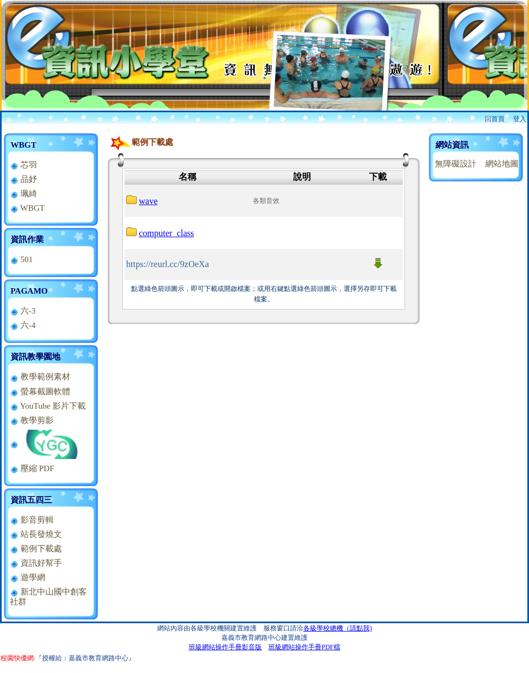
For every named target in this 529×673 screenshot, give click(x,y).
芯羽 (23, 164)
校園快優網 (17, 658)
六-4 (22, 325)
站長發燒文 (36, 534)
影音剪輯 (32, 519)
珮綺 (23, 193)
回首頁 (495, 119)
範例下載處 (36, 548)
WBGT (24, 144)
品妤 (23, 179)
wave (148, 201)
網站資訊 (452, 144)
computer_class (166, 233)
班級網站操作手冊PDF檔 (304, 647)
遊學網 (27, 577)
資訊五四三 (31, 499)
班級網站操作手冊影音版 (225, 647)
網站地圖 (501, 163)
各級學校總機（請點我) (337, 628)
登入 (519, 119)
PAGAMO (29, 290)
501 (21, 259)
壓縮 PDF (32, 468)
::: (5, 129)
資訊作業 (27, 239)
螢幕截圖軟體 (40, 391)
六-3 (22, 310)
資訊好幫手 (36, 563)
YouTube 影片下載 (48, 405)
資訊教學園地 (35, 356)
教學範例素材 (40, 376)
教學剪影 (32, 420)
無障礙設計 (455, 163)
